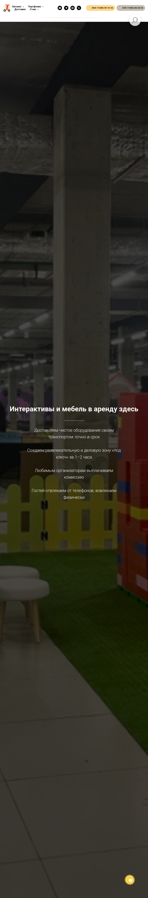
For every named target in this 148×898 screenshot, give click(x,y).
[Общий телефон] (79, 8)
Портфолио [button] (35, 6)
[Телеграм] (66, 8)
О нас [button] (33, 9)
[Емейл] (60, 8)
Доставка (20, 9)
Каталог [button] (17, 6)
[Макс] (72, 8)
